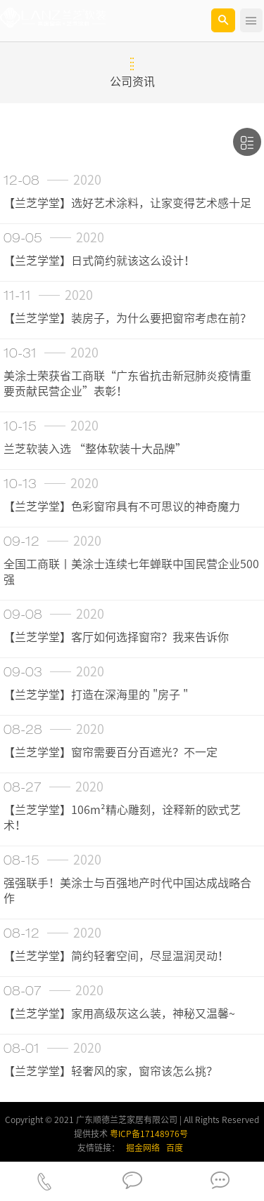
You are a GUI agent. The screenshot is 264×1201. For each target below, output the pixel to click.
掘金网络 (143, 1147)
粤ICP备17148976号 (149, 1133)
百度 (174, 1147)
